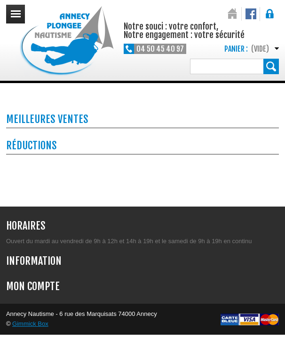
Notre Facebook (251, 14)
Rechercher (271, 66)
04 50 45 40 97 (160, 49)
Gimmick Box (30, 323)
